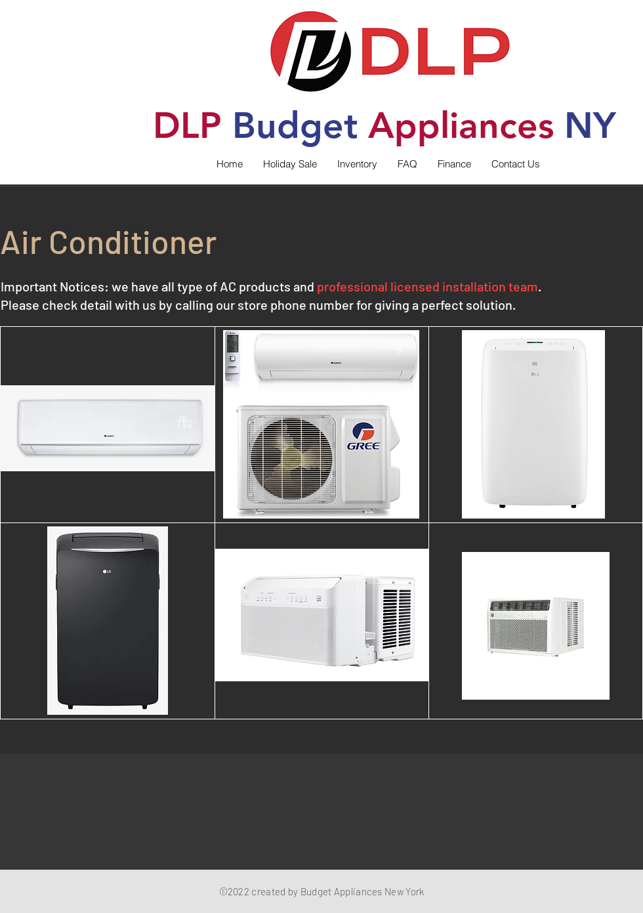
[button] (357, 164)
